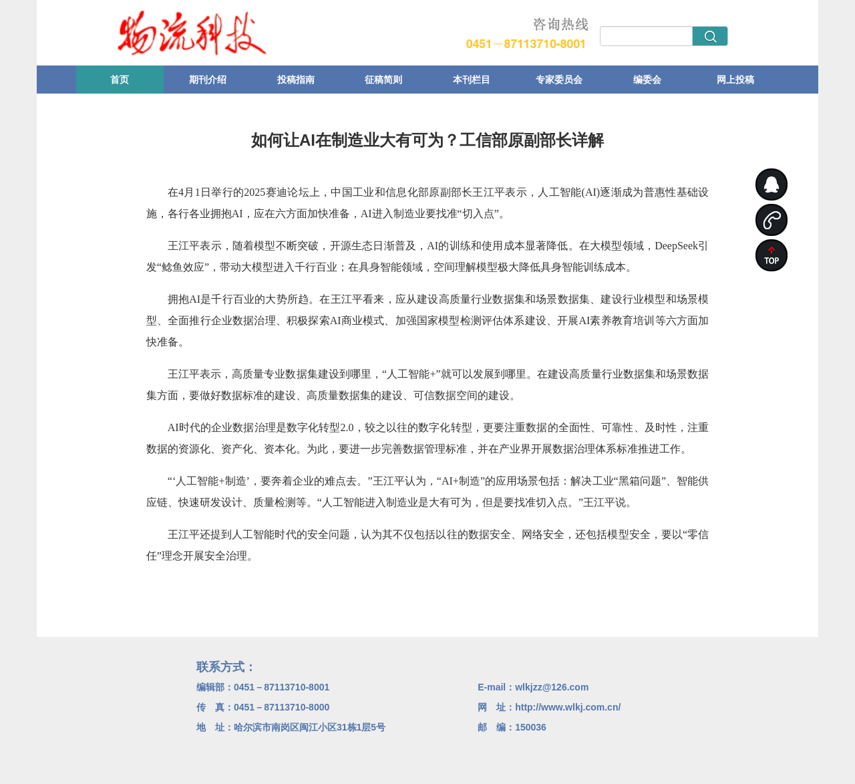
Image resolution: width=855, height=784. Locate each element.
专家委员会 (559, 79)
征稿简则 (383, 79)
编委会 (647, 79)
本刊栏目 (471, 79)
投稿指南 (296, 79)
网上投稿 (735, 79)
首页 (119, 79)
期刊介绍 (207, 79)
